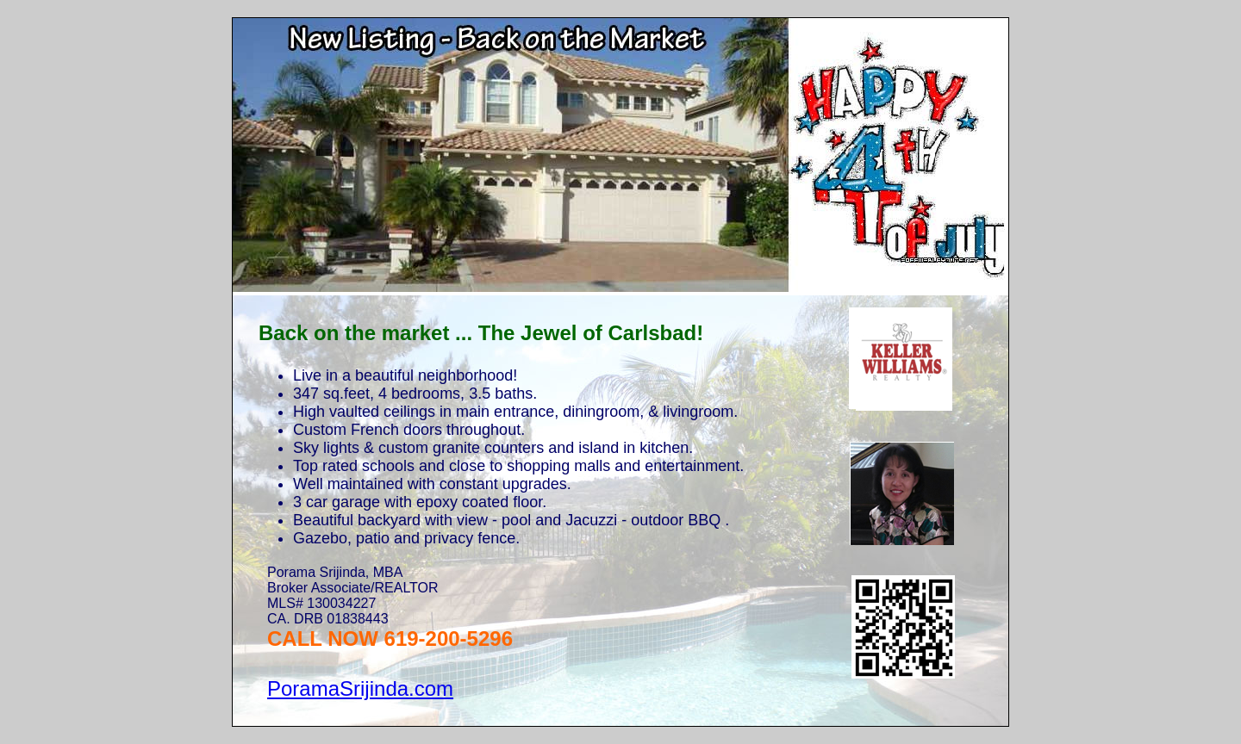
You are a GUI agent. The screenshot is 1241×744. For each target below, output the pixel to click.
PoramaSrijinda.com (360, 688)
